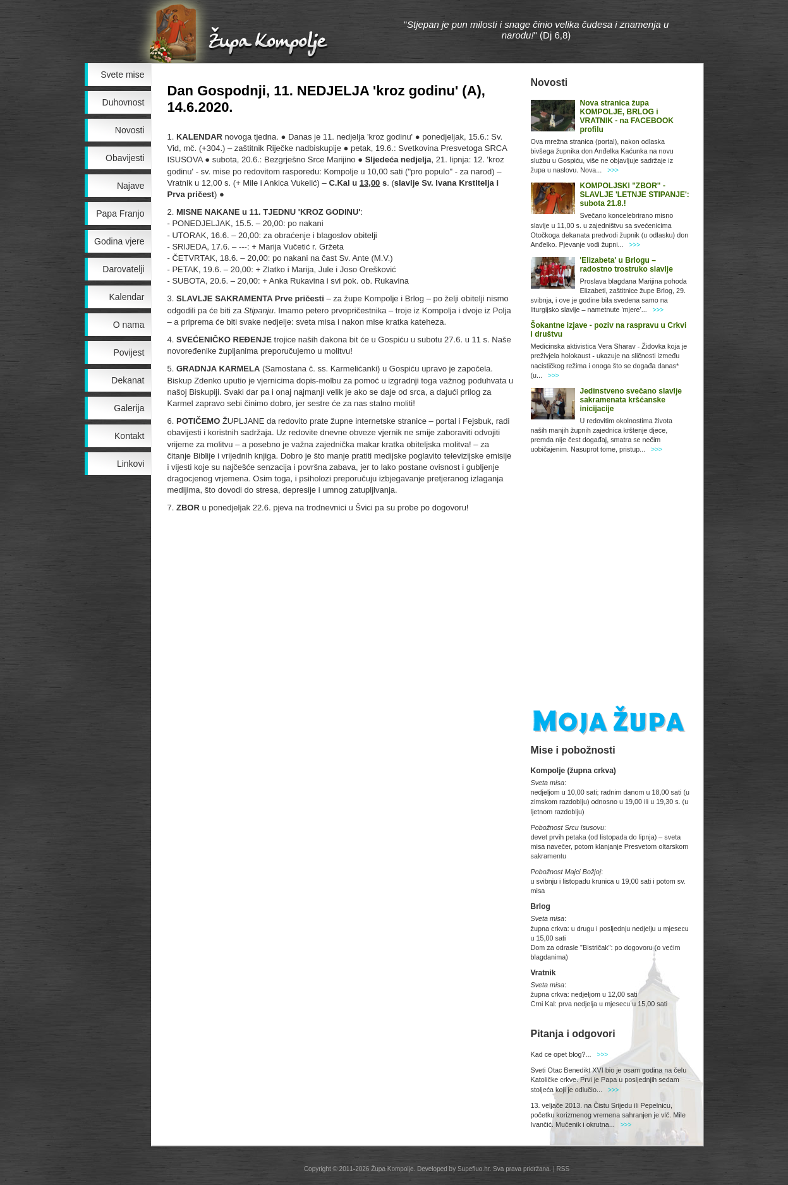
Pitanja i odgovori (573, 1033)
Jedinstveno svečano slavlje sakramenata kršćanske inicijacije (631, 400)
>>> (613, 170)
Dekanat (127, 380)
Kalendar (126, 297)
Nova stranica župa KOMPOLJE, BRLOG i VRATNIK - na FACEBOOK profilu (627, 116)
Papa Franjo (120, 213)
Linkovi (131, 464)
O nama (129, 325)
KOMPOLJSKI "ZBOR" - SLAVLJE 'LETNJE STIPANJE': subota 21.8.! (634, 194)
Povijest (128, 352)
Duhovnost (123, 102)
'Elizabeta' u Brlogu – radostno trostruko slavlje (626, 265)
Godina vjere (119, 241)
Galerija (129, 408)
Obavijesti (125, 158)
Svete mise (122, 74)
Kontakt (129, 436)
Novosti (130, 130)
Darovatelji (123, 269)
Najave (131, 186)
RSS (563, 1168)
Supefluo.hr (474, 1168)
